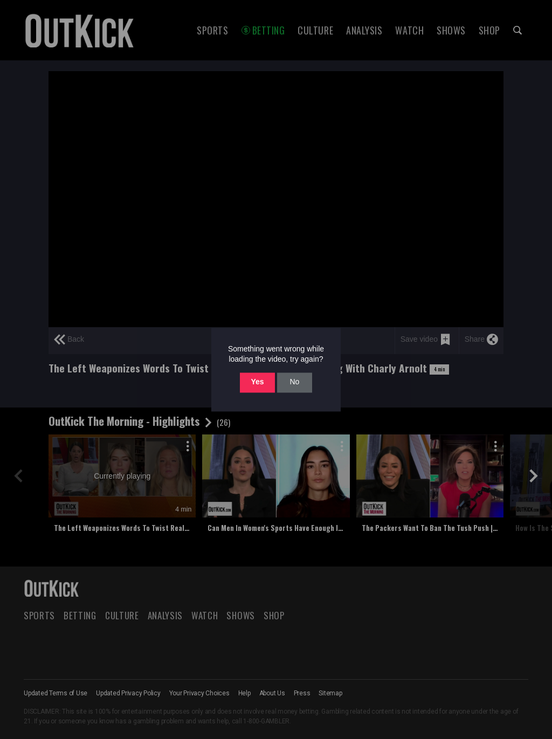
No (294, 382)
